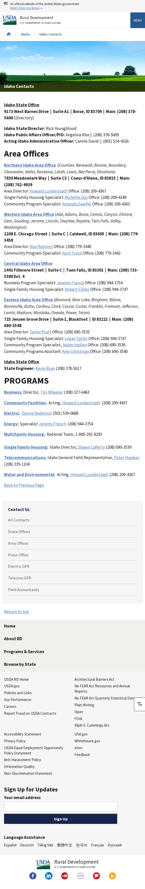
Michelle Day (76, 197)
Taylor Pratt (40, 332)
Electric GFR (18, 566)
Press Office (18, 554)
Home (9, 626)
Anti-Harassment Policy (22, 759)
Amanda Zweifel (76, 204)
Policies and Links (18, 692)
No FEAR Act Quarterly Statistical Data (105, 698)
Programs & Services (24, 651)
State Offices (19, 531)
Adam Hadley (75, 345)
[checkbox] (139, 704)
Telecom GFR (19, 577)
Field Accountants (23, 589)
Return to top (16, 611)
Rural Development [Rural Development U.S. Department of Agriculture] (41, 20)
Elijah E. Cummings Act (92, 725)
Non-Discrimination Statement (28, 773)
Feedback (82, 754)
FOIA (78, 718)
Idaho (25, 34)
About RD (13, 638)
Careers (10, 706)
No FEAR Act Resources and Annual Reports (102, 689)
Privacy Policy (15, 741)
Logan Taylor (76, 338)
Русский (115, 845)
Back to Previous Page (24, 485)
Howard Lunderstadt (49, 191)
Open (79, 711)
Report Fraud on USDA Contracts (30, 713)
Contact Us (19, 509)
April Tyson (72, 253)
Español (10, 845)
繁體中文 (64, 845)
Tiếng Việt (45, 845)
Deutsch (27, 845)
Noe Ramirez (41, 246)
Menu (138, 20)
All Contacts (19, 519)
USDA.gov (12, 686)
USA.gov (81, 734)
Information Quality (19, 766)
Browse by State (20, 664)
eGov (79, 747)
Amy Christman (76, 351)
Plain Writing (84, 705)
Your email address (22, 797)
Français (97, 845)
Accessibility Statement (22, 734)
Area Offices (18, 543)
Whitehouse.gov (87, 741)
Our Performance (17, 699)
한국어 (81, 845)
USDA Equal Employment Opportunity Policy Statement (33, 750)
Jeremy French (70, 283)
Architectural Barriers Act (94, 679)
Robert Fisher (77, 289)
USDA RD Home (16, 679)
